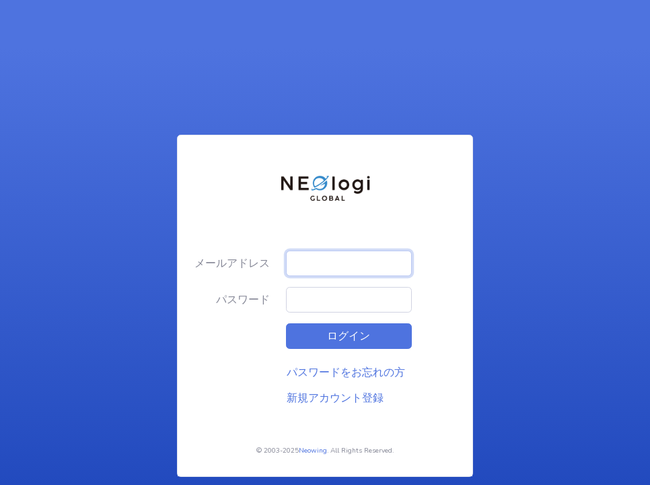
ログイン (348, 336)
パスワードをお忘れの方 (346, 372)
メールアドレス (232, 263)
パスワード (243, 299)
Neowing (313, 450)
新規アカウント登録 (335, 398)
